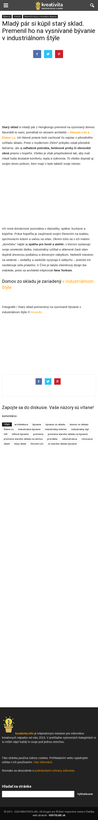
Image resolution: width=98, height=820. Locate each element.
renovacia (87, 438)
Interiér (17, 16)
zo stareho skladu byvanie (62, 443)
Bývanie (6, 16)
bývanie (37, 424)
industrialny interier (56, 429)
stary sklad (20, 443)
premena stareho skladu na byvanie (68, 434)
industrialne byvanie (29, 429)
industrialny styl (80, 429)
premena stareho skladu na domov (23, 438)
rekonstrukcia (69, 438)
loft (5, 434)
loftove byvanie (20, 434)
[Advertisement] (49, 95)
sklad (7, 443)
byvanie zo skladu (55, 424)
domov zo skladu (79, 424)
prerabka (52, 438)
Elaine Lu (9, 429)
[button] (92, 5)
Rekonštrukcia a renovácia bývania (40, 16)
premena (38, 434)
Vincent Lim (37, 443)
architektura (21, 424)
